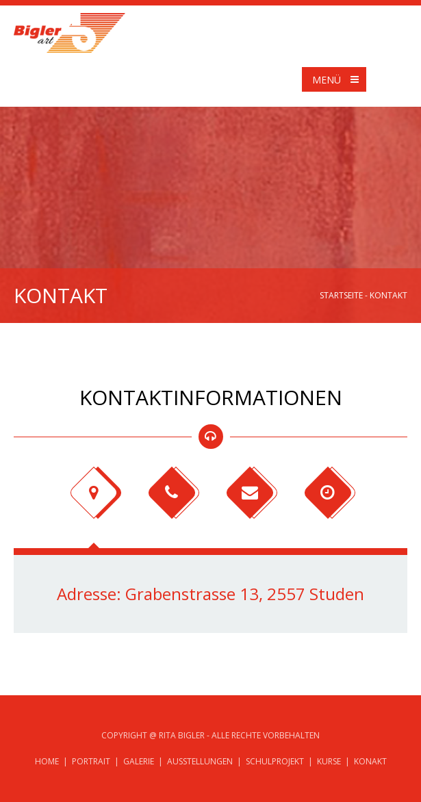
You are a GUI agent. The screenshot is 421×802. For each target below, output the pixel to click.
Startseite (341, 295)
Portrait (91, 761)
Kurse (329, 761)
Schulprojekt (275, 761)
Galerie (138, 761)
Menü (338, 79)
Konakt (370, 761)
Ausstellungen (200, 761)
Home (47, 761)
